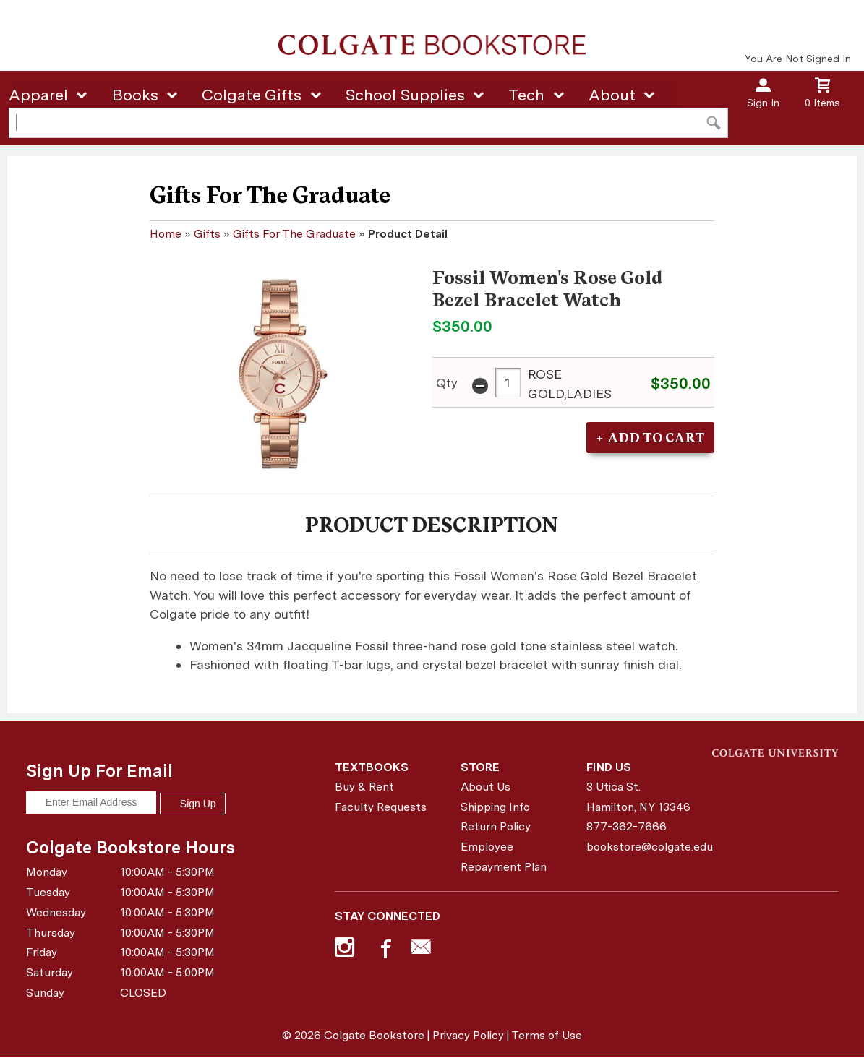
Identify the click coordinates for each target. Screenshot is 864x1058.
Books (135, 94)
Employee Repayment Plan (504, 857)
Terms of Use (546, 1035)
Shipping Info (495, 807)
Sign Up (192, 803)
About (612, 94)
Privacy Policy (468, 1035)
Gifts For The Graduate (294, 234)
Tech (526, 94)
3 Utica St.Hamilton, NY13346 (638, 797)
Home (165, 234)
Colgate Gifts (251, 94)
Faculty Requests (381, 807)
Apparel (38, 94)
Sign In (763, 102)
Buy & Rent (364, 787)
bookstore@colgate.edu (643, 846)
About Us (485, 787)
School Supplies (405, 94)
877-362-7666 (626, 826)
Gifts (207, 234)
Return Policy (496, 826)
